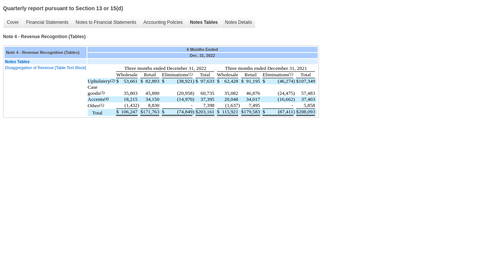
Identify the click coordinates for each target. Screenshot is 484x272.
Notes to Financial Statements (106, 22)
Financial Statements (47, 22)
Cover (13, 22)
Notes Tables (204, 22)
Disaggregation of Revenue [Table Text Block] (45, 67)
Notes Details (238, 22)
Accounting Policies (163, 22)
